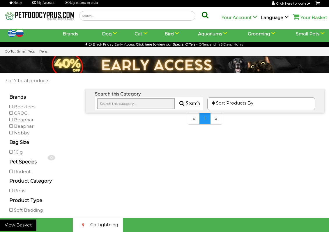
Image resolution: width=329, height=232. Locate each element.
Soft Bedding (26, 210)
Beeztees (22, 106)
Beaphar (21, 120)
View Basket (18, 225)
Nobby (19, 133)
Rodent (20, 171)
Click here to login (293, 3)
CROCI (19, 113)
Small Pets (26, 51)
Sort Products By (232, 103)
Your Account (237, 17)
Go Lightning (97, 225)
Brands (70, 34)
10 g (16, 152)
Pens (43, 51)
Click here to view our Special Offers (165, 44)
